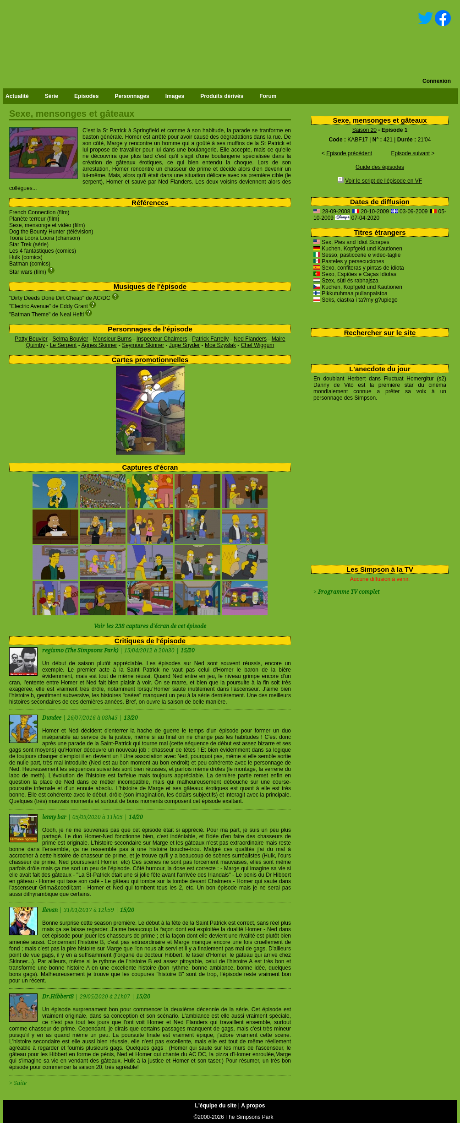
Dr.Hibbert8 (58, 996)
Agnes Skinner (99, 345)
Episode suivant (410, 153)
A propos (253, 1105)
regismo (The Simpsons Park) (80, 650)
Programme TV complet (348, 592)
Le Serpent (63, 345)
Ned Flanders (250, 339)
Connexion (436, 81)
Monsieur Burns (112, 339)
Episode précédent (349, 153)
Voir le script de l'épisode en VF (383, 181)
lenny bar (55, 817)
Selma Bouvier (70, 339)
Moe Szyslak (220, 345)
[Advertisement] (376, 481)
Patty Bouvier (31, 339)
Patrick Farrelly (210, 339)
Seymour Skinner (143, 345)
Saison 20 (364, 130)
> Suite (18, 1083)
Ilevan (50, 910)
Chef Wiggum (257, 345)
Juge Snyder (184, 345)
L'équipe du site (216, 1105)
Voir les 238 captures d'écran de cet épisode (150, 626)
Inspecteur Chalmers (162, 339)
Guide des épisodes (380, 167)
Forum (267, 96)
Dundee (52, 718)
